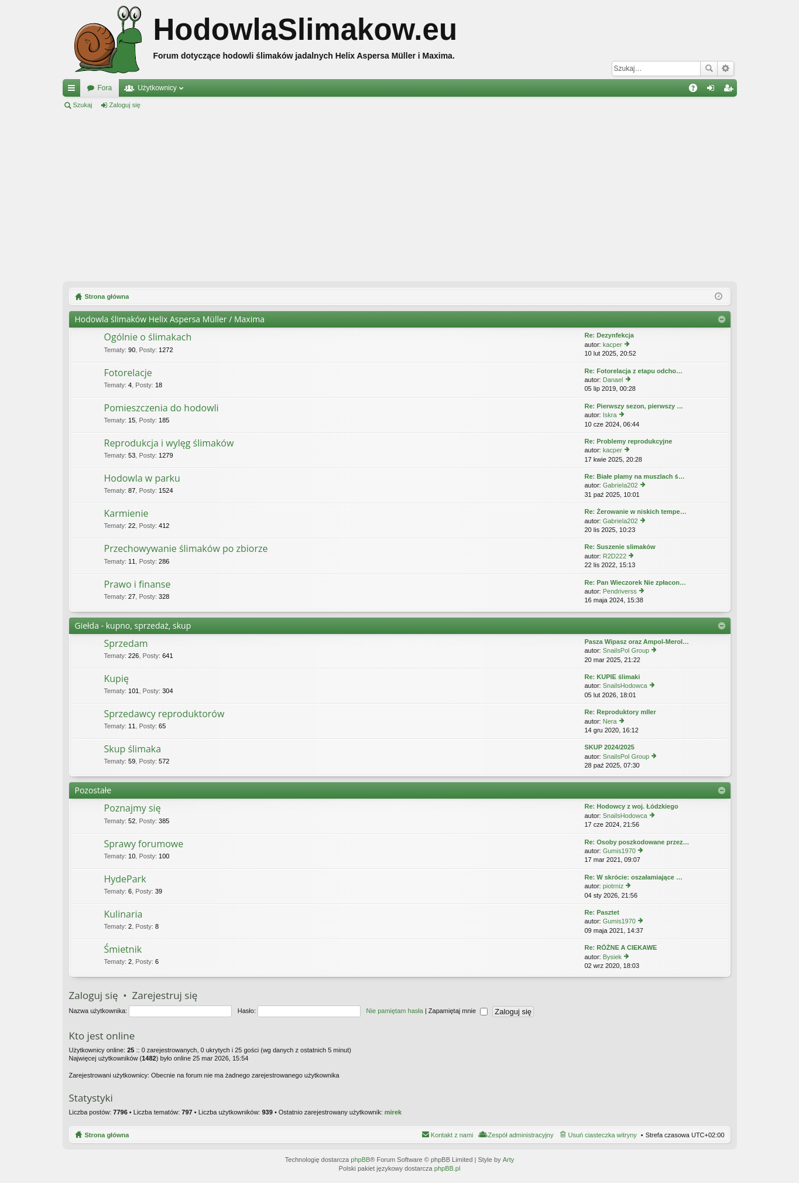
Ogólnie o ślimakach (148, 337)
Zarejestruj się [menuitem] (730, 90)
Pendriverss (620, 591)
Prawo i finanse (137, 585)
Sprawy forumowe (144, 844)
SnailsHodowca (625, 685)
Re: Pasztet (602, 912)
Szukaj (709, 69)
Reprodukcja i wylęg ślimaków (169, 443)
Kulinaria (123, 915)
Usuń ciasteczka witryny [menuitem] (602, 1134)
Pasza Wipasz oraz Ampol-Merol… (637, 641)
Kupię (116, 679)
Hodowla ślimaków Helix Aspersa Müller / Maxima (170, 319)
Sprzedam (126, 644)
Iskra (610, 414)
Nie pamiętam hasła (394, 1010)
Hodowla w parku (142, 479)
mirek (393, 1112)
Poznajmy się (132, 808)
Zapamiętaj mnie (458, 1010)
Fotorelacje (128, 373)
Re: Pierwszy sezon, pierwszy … (634, 406)
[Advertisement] (400, 196)
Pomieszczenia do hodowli (161, 408)
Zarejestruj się (177, 104)
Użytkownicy (157, 88)
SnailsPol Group (626, 650)
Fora (105, 88)
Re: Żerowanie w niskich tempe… (636, 511)
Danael (613, 379)
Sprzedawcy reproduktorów (164, 714)
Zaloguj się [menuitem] (713, 90)
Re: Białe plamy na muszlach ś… (635, 476)
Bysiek (612, 956)
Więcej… (73, 90)
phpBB (360, 1159)
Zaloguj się (124, 104)
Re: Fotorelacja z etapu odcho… (634, 370)
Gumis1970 (619, 850)
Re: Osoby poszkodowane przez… (637, 842)
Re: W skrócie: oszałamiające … (634, 877)
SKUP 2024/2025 (610, 747)
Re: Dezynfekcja (609, 335)
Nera (610, 721)
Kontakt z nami (452, 1134)
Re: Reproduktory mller (620, 711)
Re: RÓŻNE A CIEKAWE (621, 947)
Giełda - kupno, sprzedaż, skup (133, 625)
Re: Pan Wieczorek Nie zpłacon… (636, 582)
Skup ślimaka (133, 749)
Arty (509, 1159)
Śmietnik (123, 950)
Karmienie (126, 514)
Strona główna (107, 1134)
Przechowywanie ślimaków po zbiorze (186, 549)
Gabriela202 (620, 485)
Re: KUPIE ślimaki (612, 676)
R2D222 (614, 556)
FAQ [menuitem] (696, 90)
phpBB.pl (447, 1168)
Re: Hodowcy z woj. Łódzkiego (631, 806)
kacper (612, 344)
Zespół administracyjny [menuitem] (521, 1134)
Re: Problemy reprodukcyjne (629, 441)
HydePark (125, 879)
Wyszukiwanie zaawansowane (725, 69)
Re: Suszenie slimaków (620, 546)
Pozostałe (93, 790)
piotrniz (613, 885)
